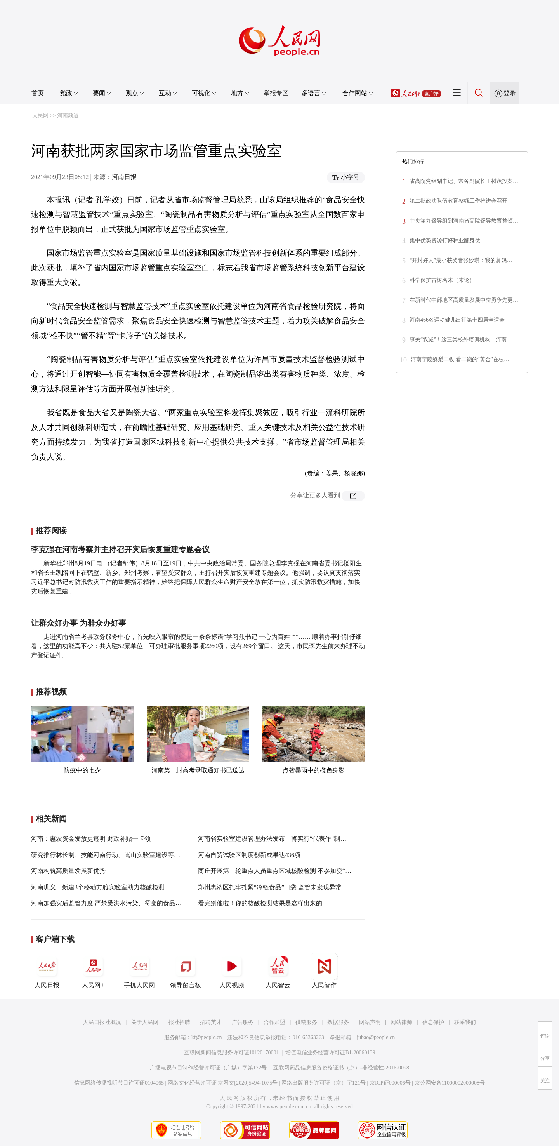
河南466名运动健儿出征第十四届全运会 (457, 320)
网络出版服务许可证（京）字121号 (323, 1083)
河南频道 (68, 115)
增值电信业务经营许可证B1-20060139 (330, 1053)
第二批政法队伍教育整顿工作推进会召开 (458, 201)
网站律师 (401, 1022)
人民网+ (93, 970)
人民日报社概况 (102, 1022)
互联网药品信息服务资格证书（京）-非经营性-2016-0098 (341, 1068)
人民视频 (231, 970)
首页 (37, 93)
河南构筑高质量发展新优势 (68, 871)
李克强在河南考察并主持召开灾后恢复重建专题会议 (120, 549)
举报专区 (276, 93)
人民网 (40, 115)
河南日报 (124, 177)
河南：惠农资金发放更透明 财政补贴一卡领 (91, 838)
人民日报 (47, 970)
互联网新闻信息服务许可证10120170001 (231, 1053)
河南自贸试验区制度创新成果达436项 (249, 855)
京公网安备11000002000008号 (450, 1083)
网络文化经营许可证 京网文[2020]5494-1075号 (223, 1083)
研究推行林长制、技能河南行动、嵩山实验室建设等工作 (108, 855)
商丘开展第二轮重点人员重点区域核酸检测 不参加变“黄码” (279, 871)
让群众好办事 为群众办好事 (78, 623)
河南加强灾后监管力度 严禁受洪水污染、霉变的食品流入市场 (115, 903)
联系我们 (465, 1022)
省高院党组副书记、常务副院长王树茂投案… (464, 181)
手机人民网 (139, 970)
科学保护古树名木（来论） (442, 280)
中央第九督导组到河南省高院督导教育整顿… (464, 221)
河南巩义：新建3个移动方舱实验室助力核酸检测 (98, 887)
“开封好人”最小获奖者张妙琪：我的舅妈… (461, 260)
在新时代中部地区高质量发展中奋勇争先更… (464, 300)
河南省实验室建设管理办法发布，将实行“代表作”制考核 (275, 838)
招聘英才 (211, 1022)
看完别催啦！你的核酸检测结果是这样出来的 (260, 903)
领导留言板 (185, 970)
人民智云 (278, 970)
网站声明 (370, 1022)
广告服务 (242, 1022)
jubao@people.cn (376, 1037)
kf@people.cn (206, 1037)
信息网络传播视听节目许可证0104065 (119, 1083)
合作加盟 (274, 1022)
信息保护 (433, 1022)
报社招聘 (179, 1022)
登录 (509, 93)
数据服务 (338, 1022)
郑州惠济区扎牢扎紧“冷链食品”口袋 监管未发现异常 (270, 887)
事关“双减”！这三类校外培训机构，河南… (461, 340)
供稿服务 (306, 1022)
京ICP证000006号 (390, 1083)
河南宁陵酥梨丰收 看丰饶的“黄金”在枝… (460, 359)
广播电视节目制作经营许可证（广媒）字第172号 (208, 1068)
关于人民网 (144, 1022)
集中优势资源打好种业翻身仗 (445, 240)
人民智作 (324, 970)
